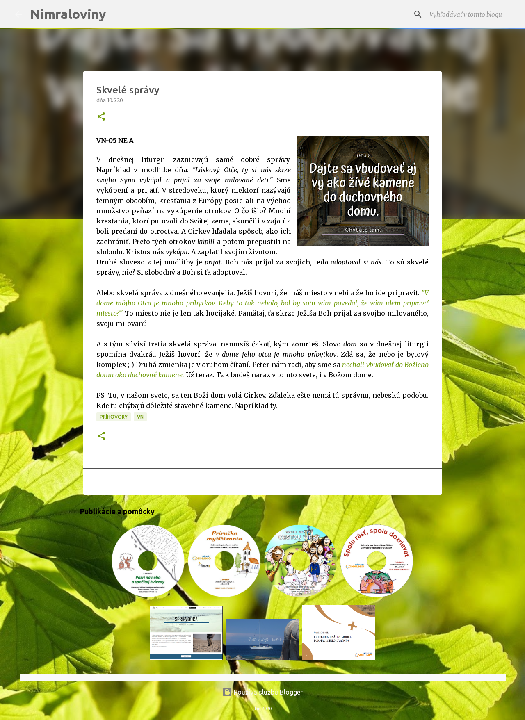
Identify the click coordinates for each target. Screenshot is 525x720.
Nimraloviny (68, 14)
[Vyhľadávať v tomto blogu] (469, 14)
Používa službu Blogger (262, 692)
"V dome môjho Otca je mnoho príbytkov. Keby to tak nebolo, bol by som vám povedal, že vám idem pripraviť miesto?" (262, 303)
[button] (101, 117)
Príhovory (114, 416)
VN (140, 416)
